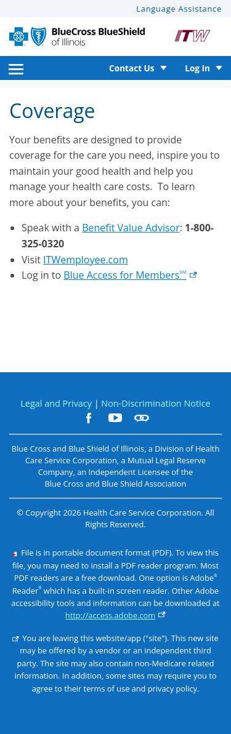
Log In (197, 68)
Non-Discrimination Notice (155, 403)
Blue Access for (130, 275)
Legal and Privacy (56, 403)
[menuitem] (16, 68)
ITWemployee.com (85, 259)
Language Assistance (179, 8)
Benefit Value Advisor (131, 227)
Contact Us (132, 68)
